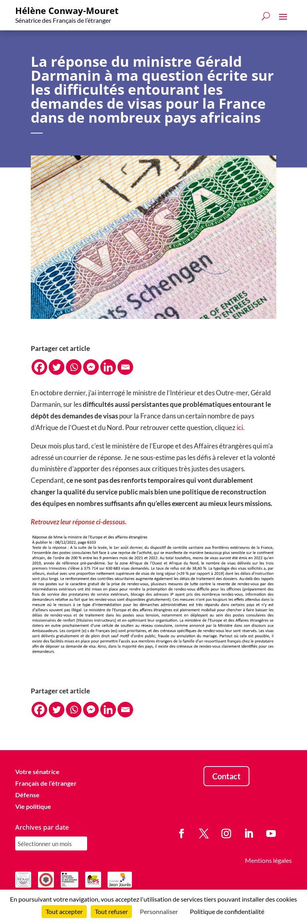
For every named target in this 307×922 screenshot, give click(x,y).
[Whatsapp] (74, 367)
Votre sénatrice (37, 771)
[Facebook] (39, 367)
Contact (226, 776)
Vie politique (33, 806)
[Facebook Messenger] (91, 367)
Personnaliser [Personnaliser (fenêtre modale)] (159, 911)
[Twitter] (56, 367)
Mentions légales (268, 860)
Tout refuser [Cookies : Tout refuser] (111, 911)
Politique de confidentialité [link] (227, 911)
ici (240, 427)
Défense (27, 795)
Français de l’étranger (46, 783)
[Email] (125, 367)
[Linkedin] (108, 367)
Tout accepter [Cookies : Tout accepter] (64, 911)
